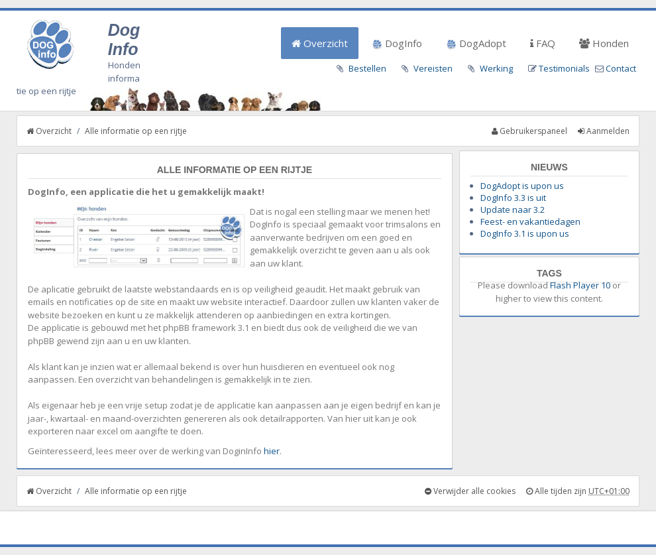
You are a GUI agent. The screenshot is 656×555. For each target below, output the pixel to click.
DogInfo (397, 43)
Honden (604, 43)
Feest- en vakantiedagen (530, 221)
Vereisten (433, 68)
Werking (496, 68)
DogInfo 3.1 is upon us (524, 233)
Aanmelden (603, 131)
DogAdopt (476, 43)
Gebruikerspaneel (529, 131)
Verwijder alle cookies (470, 491)
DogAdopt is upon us (522, 186)
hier (272, 451)
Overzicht (320, 43)
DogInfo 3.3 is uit (513, 198)
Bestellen (367, 68)
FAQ (542, 43)
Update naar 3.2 (512, 210)
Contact (621, 68)
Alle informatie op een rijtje (136, 131)
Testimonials (564, 68)
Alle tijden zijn (577, 491)
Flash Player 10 (580, 285)
